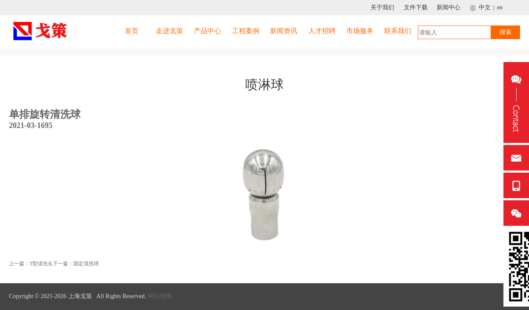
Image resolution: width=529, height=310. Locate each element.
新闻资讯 (283, 30)
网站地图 (160, 296)
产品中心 (207, 30)
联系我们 (397, 30)
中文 (485, 7)
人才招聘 (322, 30)
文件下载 (416, 7)
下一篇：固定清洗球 (76, 264)
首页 (131, 30)
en (500, 7)
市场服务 (360, 30)
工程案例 (245, 30)
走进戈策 (169, 30)
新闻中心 (448, 7)
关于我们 (382, 7)
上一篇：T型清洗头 (31, 264)
